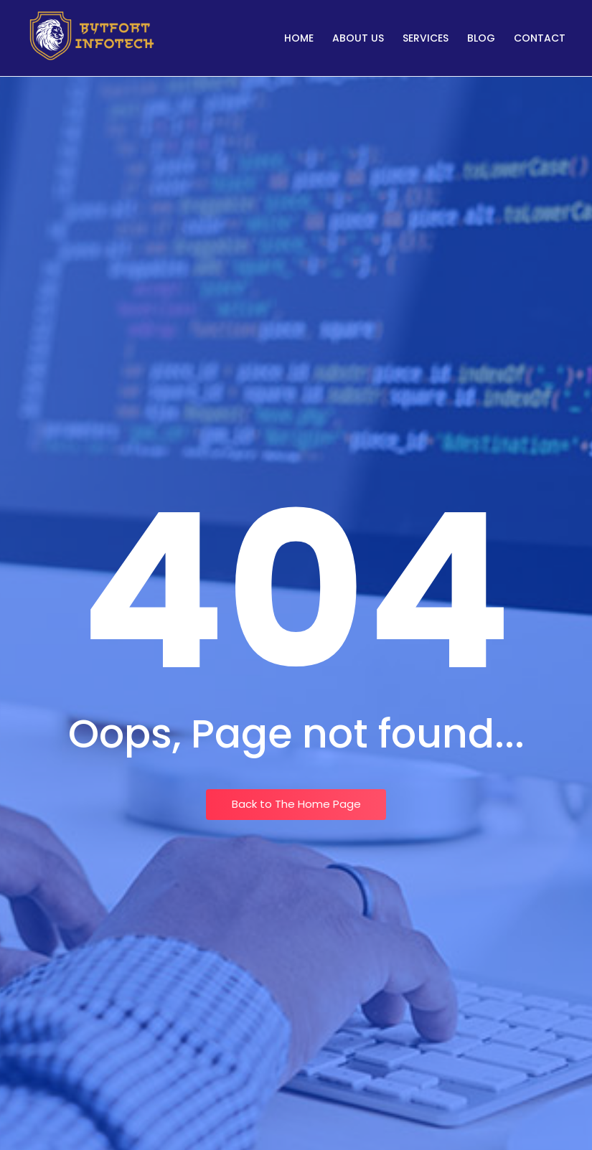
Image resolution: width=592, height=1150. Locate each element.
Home (299, 38)
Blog (481, 38)
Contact (539, 38)
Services (425, 38)
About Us (358, 38)
